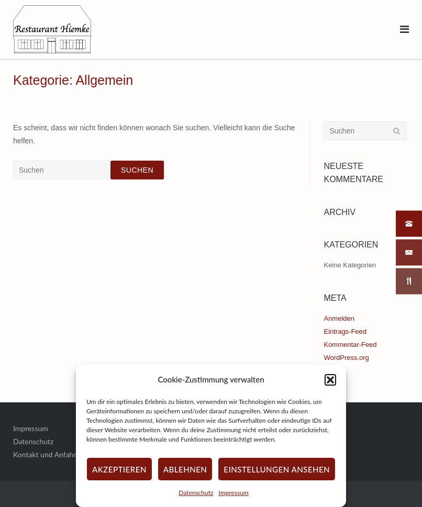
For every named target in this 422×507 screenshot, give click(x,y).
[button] (330, 380)
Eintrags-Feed (345, 331)
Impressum (233, 493)
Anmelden (339, 318)
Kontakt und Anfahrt (46, 454)
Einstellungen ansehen (277, 469)
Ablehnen (185, 469)
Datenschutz (196, 493)
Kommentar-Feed (350, 344)
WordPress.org (346, 358)
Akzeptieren (119, 469)
